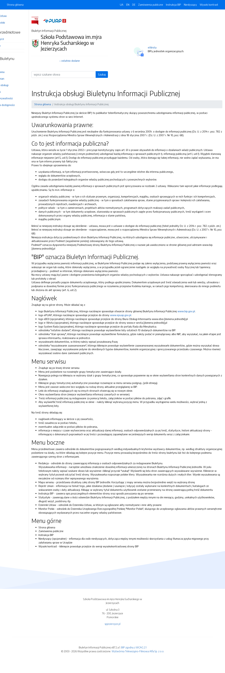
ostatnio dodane (82, 60)
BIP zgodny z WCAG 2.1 (133, 658)
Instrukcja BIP (173, 4)
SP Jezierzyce (11, 38)
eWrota (159, 47)
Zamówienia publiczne (150, 4)
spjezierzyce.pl (112, 635)
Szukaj (110, 74)
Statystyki (10, 91)
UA (121, 4)
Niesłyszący (190, 4)
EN (127, 4)
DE (133, 4)
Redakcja (9, 65)
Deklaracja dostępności (17, 104)
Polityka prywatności (16, 98)
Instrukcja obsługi (14, 85)
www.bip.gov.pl (201, 319)
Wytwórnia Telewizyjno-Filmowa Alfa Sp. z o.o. (138, 662)
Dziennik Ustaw (13, 15)
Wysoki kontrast (209, 4)
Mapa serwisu (12, 71)
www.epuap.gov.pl (135, 322)
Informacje (10, 45)
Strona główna (15, 4)
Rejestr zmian (11, 78)
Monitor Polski (12, 22)
